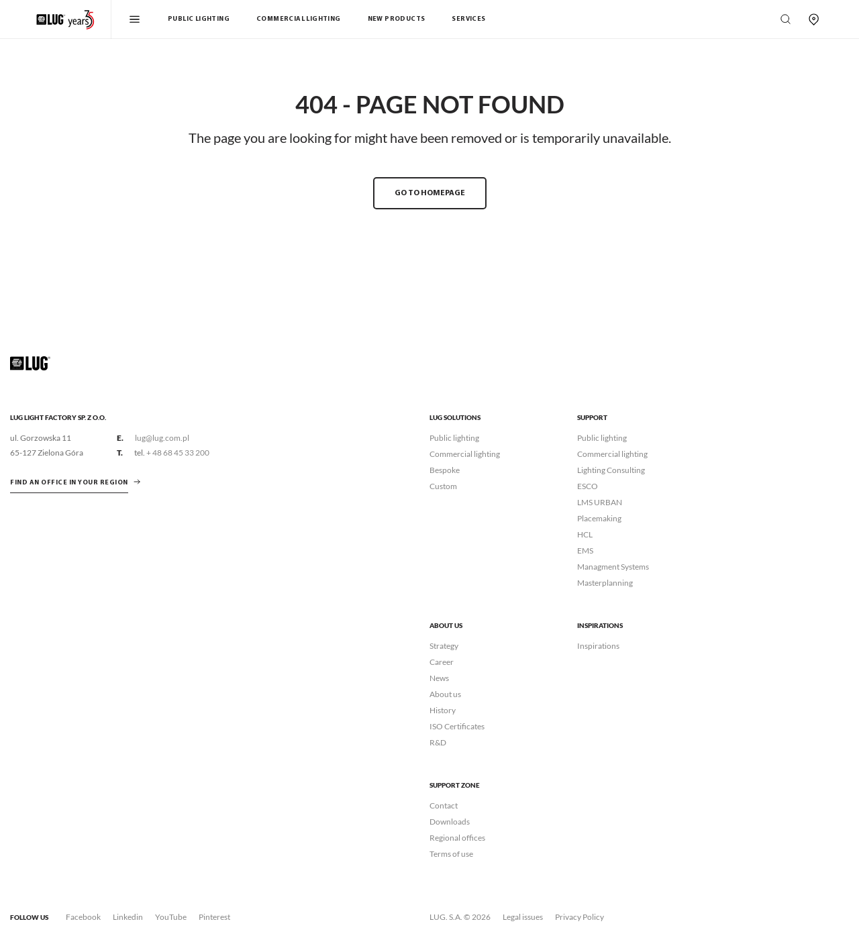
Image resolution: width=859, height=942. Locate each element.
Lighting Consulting (611, 470)
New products (396, 19)
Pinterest (214, 917)
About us (445, 694)
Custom (443, 486)
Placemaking (599, 518)
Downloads (450, 822)
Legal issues (523, 917)
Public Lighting (199, 19)
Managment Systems (613, 567)
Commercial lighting (465, 454)
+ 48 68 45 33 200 (177, 453)
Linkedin (128, 917)
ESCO (587, 486)
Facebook (83, 917)
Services (468, 19)
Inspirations (598, 646)
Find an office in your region (69, 482)
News (439, 678)
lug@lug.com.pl (162, 438)
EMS (585, 550)
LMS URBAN (599, 502)
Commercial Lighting (298, 19)
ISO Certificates (457, 726)
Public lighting (454, 438)
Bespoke (445, 470)
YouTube (171, 917)
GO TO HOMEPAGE (430, 193)
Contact (444, 805)
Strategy (444, 646)
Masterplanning (605, 583)
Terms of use (451, 854)
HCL (585, 534)
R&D (438, 742)
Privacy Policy (579, 917)
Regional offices (457, 838)
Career (442, 662)
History (443, 710)
